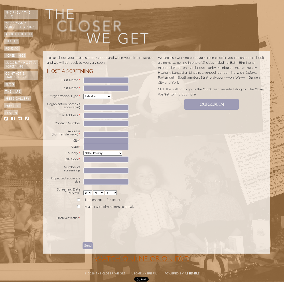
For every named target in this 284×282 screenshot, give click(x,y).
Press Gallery (17, 99)
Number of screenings (72, 169)
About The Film (18, 34)
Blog (9, 84)
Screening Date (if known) (68, 191)
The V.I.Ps (12, 91)
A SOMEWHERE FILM (145, 273)
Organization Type (65, 96)
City (76, 140)
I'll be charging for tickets (103, 200)
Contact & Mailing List (15, 75)
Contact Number (67, 123)
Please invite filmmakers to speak (109, 206)
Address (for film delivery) (66, 133)
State (75, 146)
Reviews (12, 48)
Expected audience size (65, 180)
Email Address (68, 115)
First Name (70, 80)
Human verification (67, 218)
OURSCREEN (211, 104)
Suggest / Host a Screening (20, 64)
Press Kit (12, 106)
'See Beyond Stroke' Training (20, 25)
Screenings (15, 56)
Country (72, 153)
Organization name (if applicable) (63, 106)
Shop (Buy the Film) (17, 14)
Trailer (11, 41)
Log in (11, 113)
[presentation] (116, 229)
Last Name (71, 88)
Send (88, 245)
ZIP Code (72, 159)
